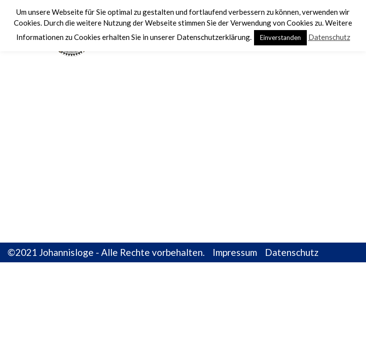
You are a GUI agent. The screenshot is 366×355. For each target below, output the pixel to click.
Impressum (235, 252)
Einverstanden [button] (280, 37)
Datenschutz (292, 252)
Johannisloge (66, 252)
